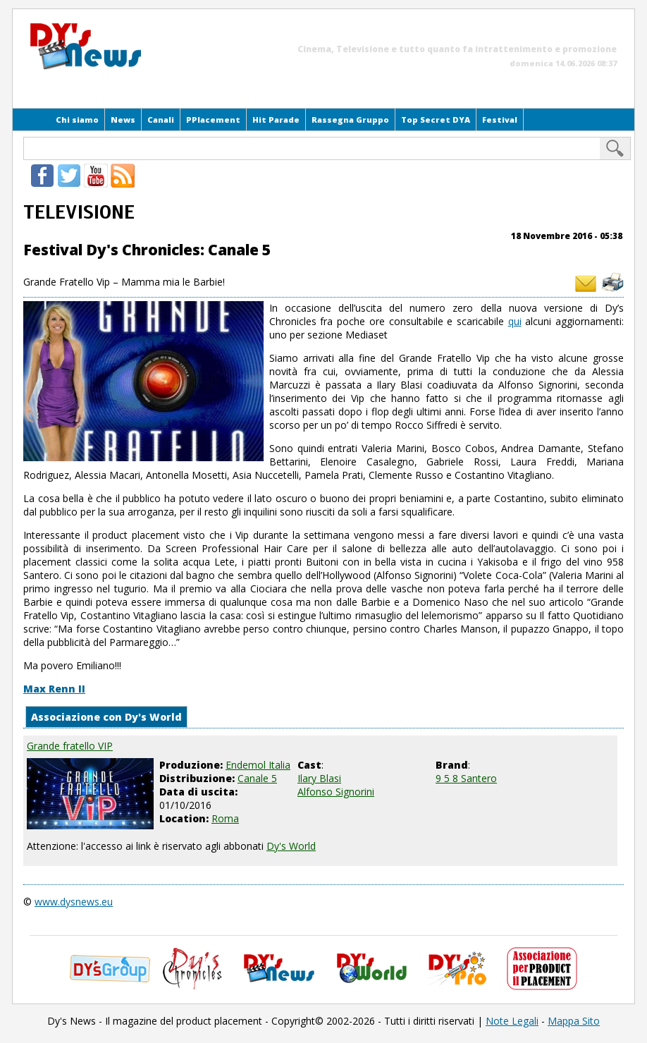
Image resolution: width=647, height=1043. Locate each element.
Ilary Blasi (319, 778)
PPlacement (213, 119)
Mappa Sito (574, 1020)
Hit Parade (276, 119)
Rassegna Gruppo (350, 119)
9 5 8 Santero (466, 778)
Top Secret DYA (435, 119)
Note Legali (512, 1020)
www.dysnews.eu (74, 901)
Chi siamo (77, 119)
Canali (160, 119)
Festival (499, 119)
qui (515, 321)
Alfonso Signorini (335, 791)
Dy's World (291, 846)
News (123, 119)
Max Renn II (54, 688)
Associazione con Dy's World (106, 717)
